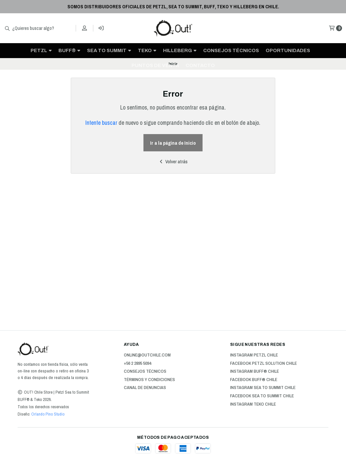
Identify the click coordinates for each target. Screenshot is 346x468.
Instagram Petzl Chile (254, 355)
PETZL (41, 50)
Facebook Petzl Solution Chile (263, 363)
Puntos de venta (155, 65)
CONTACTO (200, 65)
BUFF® (69, 50)
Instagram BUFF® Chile (254, 371)
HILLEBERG (180, 50)
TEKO (147, 50)
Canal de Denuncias (145, 387)
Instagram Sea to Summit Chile (263, 387)
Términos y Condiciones (149, 379)
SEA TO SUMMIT (109, 50)
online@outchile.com (147, 355)
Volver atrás (173, 161)
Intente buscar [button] (101, 122)
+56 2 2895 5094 (137, 363)
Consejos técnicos (231, 50)
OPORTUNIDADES (288, 50)
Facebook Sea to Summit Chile (262, 396)
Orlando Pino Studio (47, 414)
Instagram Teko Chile (253, 404)
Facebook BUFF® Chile (253, 379)
